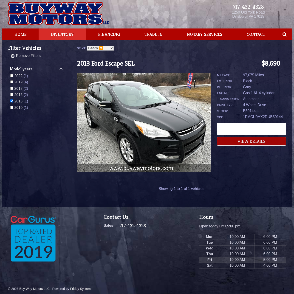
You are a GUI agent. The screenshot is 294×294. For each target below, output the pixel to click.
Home (20, 34)
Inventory (62, 34)
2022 (18, 76)
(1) (21, 76)
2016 (18, 95)
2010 (18, 108)
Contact (256, 34)
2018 (18, 88)
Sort (81, 48)
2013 (18, 101)
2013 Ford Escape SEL (105, 63)
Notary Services (204, 34)
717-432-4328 (248, 6)
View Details (252, 141)
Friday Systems (81, 289)
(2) (21, 88)
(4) (21, 82)
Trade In (153, 34)
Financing (109, 34)
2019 (18, 82)
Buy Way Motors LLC (34, 289)
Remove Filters (25, 56)
